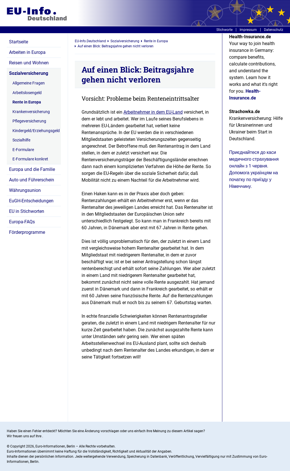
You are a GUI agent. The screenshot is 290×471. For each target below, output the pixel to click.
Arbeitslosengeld (27, 92)
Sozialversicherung (28, 73)
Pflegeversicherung (29, 121)
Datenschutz (273, 29)
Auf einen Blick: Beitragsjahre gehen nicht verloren (115, 46)
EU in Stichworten (26, 211)
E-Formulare (23, 149)
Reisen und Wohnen (29, 62)
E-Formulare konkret (30, 159)
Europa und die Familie (32, 169)
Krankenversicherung (31, 111)
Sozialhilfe (21, 140)
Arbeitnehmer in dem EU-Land (153, 112)
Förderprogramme (27, 232)
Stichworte (224, 29)
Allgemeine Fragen (28, 83)
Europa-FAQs (22, 221)
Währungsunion (25, 190)
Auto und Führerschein (31, 180)
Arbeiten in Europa (27, 52)
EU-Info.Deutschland (90, 41)
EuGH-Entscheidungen (31, 200)
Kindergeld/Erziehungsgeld (34, 130)
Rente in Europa (26, 102)
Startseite (18, 41)
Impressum (248, 29)
